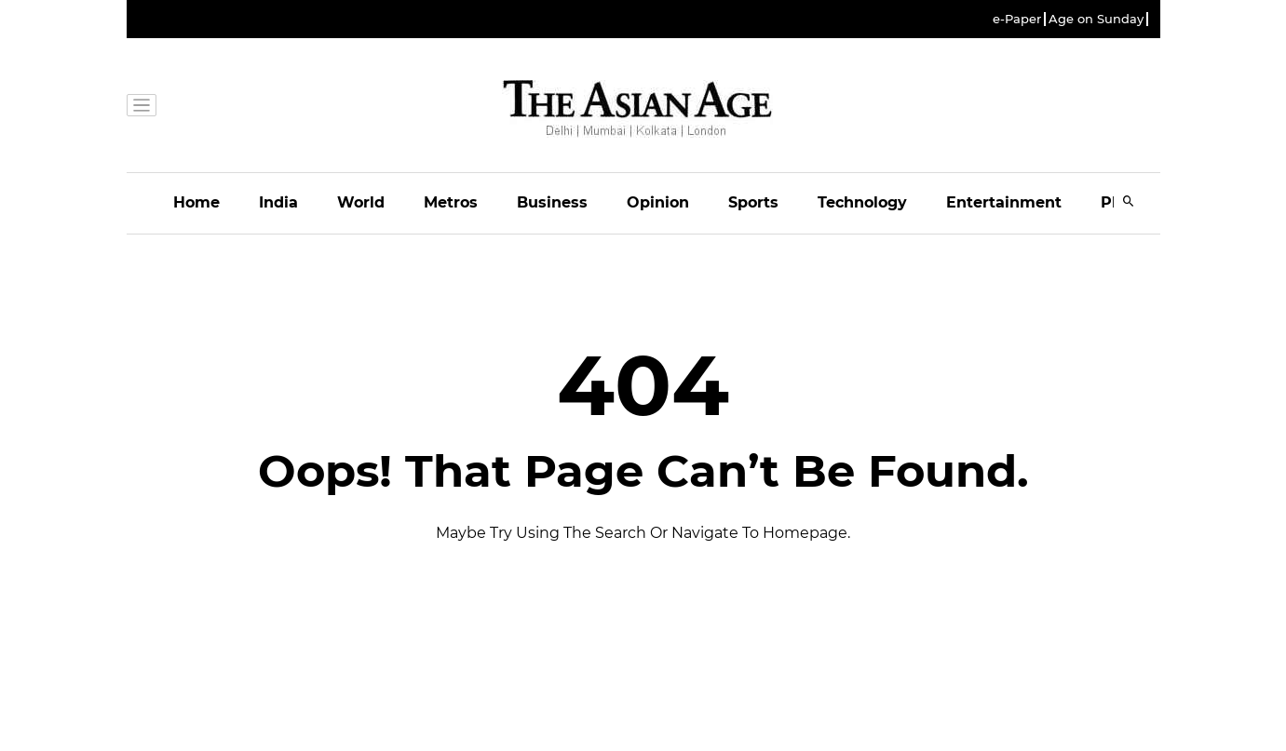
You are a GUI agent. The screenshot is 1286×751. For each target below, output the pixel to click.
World (361, 202)
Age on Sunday (1096, 19)
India (278, 202)
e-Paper (1017, 19)
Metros (451, 202)
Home (196, 202)
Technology (862, 202)
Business (552, 202)
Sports (753, 202)
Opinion (658, 202)
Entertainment (1004, 202)
